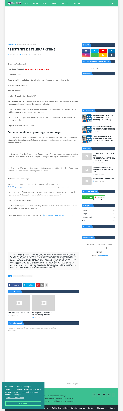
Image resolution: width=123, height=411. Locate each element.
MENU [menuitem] (44, 3)
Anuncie (82, 408)
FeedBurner (103, 256)
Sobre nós (45, 408)
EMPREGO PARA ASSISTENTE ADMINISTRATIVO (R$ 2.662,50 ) (104, 128)
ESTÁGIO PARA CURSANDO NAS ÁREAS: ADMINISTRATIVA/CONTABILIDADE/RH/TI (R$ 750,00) (104, 157)
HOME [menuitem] (27, 3)
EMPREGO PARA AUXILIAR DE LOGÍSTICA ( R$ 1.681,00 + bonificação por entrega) (103, 118)
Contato (74, 408)
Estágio (98, 214)
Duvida (90, 408)
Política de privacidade (60, 408)
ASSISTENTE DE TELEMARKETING (19, 313)
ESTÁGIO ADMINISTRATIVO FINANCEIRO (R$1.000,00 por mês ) (103, 169)
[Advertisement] (61, 24)
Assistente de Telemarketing (26, 44)
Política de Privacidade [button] (15, 398)
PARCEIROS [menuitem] (77, 3)
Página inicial (12, 44)
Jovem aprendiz (98, 217)
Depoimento (111, 408)
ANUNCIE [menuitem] (55, 3)
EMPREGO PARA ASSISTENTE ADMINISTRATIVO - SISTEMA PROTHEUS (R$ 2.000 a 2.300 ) (103, 138)
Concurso (98, 211)
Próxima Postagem (72, 384)
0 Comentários (36, 54)
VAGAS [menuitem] (35, 3)
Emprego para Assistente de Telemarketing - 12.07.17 (42, 314)
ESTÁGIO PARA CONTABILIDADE (103, 178)
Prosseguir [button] (23, 403)
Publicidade (100, 408)
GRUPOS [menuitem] (65, 3)
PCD (98, 221)
